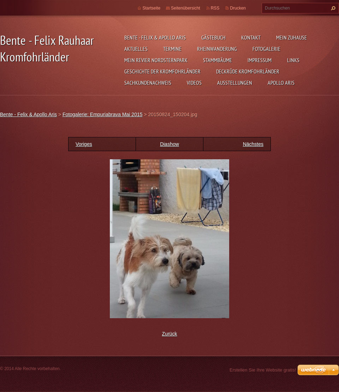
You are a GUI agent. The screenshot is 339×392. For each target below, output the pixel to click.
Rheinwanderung (217, 48)
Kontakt (251, 37)
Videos (194, 82)
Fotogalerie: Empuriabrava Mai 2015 (102, 114)
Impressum (260, 60)
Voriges (84, 144)
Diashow (169, 144)
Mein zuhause (291, 37)
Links (293, 60)
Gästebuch (213, 37)
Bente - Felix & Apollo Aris (155, 37)
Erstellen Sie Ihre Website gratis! (263, 370)
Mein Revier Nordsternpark (156, 60)
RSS (215, 8)
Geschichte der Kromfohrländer (162, 71)
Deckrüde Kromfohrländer (247, 71)
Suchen (332, 8)
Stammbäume (217, 60)
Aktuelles (136, 48)
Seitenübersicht (185, 8)
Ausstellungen (234, 82)
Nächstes (253, 144)
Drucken (238, 8)
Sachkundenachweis (147, 82)
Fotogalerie (266, 48)
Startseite (151, 8)
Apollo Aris (281, 82)
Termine (172, 48)
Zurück (169, 334)
